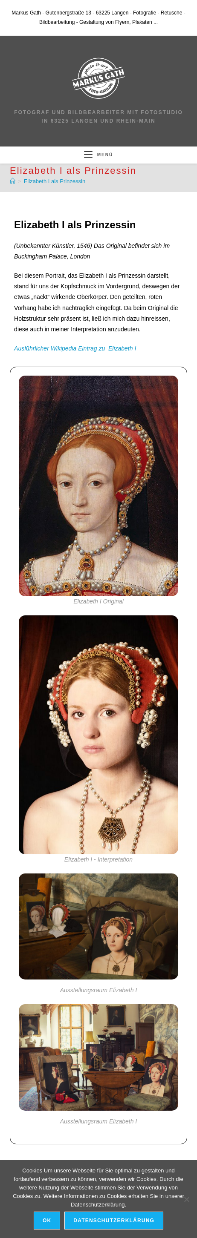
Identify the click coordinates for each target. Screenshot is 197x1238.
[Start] (12, 181)
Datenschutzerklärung (113, 1221)
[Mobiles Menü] (98, 154)
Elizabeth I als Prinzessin (55, 181)
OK (47, 1221)
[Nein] (186, 1199)
